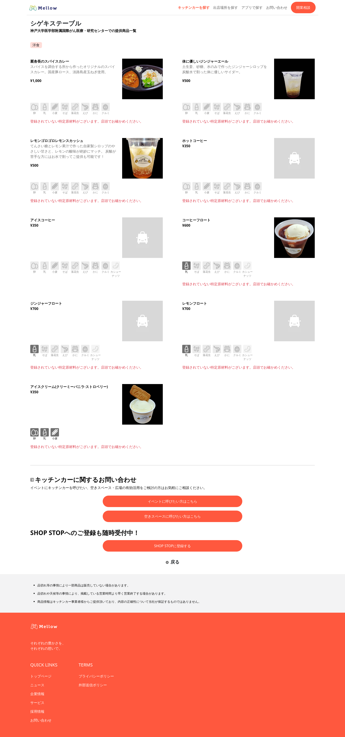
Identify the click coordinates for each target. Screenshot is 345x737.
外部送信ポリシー (93, 685)
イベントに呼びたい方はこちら (172, 501)
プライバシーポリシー (96, 676)
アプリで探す (252, 7)
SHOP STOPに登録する (172, 545)
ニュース (37, 685)
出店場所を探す (225, 7)
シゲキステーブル (55, 23)
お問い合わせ (276, 7)
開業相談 (303, 7)
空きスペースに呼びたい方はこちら (172, 516)
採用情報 (37, 711)
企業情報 (37, 693)
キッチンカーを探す (194, 7)
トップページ (40, 676)
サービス (37, 702)
